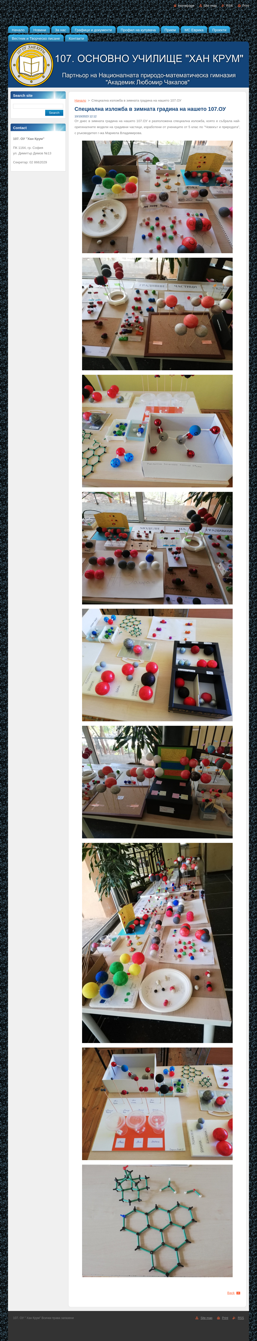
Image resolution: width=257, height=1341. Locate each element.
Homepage (186, 6)
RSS (229, 6)
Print (245, 6)
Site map (210, 6)
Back (231, 1293)
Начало (80, 100)
